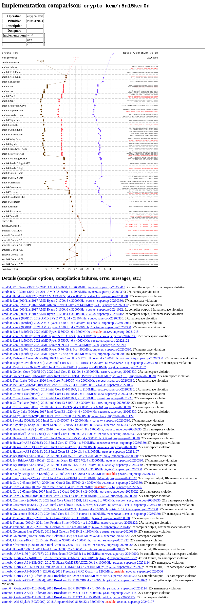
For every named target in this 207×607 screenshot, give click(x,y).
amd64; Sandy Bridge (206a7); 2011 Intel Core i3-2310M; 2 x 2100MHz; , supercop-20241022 (69, 479)
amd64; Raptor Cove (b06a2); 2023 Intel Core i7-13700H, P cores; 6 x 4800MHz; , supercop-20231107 (74, 368)
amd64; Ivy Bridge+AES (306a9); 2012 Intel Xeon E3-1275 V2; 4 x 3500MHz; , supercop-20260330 (72, 461)
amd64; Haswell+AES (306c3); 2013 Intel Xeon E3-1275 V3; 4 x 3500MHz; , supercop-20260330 (71, 439)
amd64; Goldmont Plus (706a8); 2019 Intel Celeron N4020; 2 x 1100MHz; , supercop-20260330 (69, 532)
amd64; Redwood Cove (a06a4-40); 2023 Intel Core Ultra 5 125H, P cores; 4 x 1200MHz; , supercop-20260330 (82, 359)
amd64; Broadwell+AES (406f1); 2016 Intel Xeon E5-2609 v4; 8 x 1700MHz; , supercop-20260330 (72, 430)
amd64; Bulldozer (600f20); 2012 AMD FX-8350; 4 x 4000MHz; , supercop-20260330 (65, 297)
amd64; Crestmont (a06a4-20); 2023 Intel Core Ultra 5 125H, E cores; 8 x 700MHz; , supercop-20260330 (81, 506)
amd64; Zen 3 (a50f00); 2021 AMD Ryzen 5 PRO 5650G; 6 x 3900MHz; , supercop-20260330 (69, 337)
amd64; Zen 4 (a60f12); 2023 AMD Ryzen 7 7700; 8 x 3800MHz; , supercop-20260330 (63, 355)
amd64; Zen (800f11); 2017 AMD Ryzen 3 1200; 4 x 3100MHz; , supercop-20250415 (62, 315)
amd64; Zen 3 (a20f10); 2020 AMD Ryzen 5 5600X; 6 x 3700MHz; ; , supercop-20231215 (70, 333)
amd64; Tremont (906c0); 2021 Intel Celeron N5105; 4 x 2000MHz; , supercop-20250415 (66, 528)
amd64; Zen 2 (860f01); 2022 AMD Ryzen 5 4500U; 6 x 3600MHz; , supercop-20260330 (65, 324)
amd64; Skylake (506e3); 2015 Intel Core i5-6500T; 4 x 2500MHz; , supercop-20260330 (66, 421)
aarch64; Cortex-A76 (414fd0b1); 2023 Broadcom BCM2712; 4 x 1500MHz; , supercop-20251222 (68, 598)
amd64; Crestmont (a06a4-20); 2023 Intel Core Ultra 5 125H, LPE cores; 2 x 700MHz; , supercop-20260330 (81, 501)
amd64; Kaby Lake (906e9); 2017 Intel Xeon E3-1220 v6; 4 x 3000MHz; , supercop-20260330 (69, 412)
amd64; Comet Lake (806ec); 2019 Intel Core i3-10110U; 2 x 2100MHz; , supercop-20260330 (68, 390)
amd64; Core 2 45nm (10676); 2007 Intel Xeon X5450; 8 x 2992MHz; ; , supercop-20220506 (72, 488)
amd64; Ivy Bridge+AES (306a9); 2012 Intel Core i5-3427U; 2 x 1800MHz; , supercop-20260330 (72, 466)
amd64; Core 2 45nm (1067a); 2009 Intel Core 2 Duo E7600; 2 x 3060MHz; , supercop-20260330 (72, 484)
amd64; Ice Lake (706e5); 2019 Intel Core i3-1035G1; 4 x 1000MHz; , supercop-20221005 (67, 386)
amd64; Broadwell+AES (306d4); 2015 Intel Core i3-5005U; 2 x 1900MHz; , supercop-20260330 (68, 435)
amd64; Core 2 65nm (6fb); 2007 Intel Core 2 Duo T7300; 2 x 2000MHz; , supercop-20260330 (69, 497)
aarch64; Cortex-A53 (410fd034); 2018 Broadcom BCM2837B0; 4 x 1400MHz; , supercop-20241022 (74, 581)
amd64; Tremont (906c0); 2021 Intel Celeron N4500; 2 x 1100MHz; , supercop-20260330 (66, 519)
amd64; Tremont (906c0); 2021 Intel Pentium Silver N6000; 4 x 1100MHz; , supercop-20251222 (69, 523)
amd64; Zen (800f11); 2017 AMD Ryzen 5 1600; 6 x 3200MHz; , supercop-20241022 (62, 310)
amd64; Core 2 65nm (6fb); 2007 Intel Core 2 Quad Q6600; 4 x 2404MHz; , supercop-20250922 (70, 492)
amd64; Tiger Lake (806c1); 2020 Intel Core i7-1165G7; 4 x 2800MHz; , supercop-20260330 (68, 381)
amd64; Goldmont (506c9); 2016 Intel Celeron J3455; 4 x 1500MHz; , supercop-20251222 (65, 537)
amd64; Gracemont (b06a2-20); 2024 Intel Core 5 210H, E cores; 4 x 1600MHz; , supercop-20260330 (81, 515)
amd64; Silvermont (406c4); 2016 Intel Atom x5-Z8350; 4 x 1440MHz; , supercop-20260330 (67, 546)
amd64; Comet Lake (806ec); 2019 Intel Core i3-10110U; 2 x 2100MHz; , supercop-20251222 (67, 399)
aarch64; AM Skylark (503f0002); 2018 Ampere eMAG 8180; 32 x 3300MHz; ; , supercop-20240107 (78, 603)
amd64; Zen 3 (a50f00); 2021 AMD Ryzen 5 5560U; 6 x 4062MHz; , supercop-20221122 (65, 341)
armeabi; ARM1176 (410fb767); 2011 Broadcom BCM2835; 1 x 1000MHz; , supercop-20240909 (70, 555)
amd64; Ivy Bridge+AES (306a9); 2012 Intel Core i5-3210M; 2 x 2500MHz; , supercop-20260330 (70, 457)
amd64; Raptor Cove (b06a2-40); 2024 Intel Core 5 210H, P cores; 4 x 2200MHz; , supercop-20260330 (79, 364)
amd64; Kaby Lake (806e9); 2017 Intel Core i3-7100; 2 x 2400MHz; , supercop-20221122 (68, 417)
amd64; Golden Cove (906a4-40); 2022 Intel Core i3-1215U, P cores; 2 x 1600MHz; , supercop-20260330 (79, 377)
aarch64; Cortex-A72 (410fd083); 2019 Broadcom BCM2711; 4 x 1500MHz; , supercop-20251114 (69, 594)
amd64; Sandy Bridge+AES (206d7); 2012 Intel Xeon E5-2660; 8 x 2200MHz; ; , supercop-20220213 (78, 475)
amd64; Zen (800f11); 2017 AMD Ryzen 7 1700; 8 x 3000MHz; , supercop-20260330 (62, 302)
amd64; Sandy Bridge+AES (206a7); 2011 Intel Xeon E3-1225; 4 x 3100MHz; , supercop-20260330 (72, 470)
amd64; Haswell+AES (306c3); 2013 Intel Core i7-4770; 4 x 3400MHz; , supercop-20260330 (74, 444)
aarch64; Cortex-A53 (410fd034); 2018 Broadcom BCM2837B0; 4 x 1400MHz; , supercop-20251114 (74, 589)
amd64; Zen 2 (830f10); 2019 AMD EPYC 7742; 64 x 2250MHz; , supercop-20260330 (62, 319)
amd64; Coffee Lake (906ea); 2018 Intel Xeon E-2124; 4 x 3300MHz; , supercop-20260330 (66, 408)
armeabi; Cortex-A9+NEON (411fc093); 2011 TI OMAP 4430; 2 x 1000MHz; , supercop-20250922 (72, 568)
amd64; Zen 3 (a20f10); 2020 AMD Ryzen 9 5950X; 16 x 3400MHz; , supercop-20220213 (64, 346)
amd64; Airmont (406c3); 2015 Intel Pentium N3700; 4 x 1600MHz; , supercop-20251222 (65, 541)
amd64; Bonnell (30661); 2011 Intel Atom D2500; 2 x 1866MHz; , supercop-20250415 (63, 550)
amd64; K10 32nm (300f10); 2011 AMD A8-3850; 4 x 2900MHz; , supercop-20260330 (63, 293)
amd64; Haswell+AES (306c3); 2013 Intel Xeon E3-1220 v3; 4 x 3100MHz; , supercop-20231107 (70, 452)
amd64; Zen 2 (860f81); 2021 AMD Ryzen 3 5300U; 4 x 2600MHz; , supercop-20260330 (66, 328)
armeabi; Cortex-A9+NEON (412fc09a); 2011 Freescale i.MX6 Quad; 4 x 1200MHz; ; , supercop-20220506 (82, 572)
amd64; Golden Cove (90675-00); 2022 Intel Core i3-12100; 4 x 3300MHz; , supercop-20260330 (69, 373)
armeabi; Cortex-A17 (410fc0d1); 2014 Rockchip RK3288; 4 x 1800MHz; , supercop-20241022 (69, 577)
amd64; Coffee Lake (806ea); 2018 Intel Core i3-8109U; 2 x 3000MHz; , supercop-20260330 (66, 404)
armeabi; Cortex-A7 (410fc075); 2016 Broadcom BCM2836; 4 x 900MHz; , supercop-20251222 (69, 559)
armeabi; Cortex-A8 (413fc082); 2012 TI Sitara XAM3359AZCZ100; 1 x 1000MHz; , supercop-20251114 (76, 563)
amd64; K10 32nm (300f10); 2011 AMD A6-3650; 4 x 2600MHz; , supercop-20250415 (63, 288)
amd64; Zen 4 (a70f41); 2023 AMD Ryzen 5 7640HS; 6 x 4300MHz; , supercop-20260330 (66, 350)
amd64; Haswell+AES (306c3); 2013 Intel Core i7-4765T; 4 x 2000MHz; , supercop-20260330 (69, 448)
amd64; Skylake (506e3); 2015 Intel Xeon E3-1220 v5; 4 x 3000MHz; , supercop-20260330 (65, 426)
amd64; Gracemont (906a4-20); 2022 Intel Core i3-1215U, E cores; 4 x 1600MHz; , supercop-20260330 (80, 510)
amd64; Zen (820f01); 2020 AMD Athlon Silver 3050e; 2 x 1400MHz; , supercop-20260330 (65, 306)
